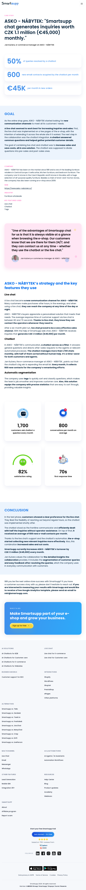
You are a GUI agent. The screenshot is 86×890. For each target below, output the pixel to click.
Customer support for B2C (13, 677)
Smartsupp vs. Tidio (10, 709)
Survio (57, 886)
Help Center (49, 779)
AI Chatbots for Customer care (14, 658)
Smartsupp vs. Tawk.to (11, 717)
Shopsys (51, 886)
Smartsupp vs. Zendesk (11, 713)
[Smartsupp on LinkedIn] (38, 853)
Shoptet (47, 685)
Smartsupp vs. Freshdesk (12, 721)
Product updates (51, 788)
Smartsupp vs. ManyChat (12, 730)
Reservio (63, 886)
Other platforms (51, 698)
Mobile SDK (6, 784)
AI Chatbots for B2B (10, 653)
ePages (47, 694)
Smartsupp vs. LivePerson (12, 742)
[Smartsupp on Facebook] (43, 853)
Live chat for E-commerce (55, 653)
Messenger (6, 764)
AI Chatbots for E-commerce (14, 662)
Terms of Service (42, 875)
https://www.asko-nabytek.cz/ (18, 188)
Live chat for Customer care (55, 658)
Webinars (48, 796)
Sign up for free (19, 625)
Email (4, 760)
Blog (46, 784)
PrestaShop (49, 689)
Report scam (7, 815)
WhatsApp (6, 768)
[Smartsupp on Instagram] (48, 853)
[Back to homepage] (10, 4)
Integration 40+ (8, 788)
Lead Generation (8, 779)
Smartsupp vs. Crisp (10, 734)
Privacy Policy (62, 875)
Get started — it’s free (43, 834)
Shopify (47, 677)
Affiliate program (9, 811)
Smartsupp (43, 886)
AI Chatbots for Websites (12, 666)
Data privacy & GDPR (26, 875)
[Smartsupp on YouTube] (54, 853)
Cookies (53, 875)
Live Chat (5, 756)
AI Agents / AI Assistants (54, 756)
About (4, 807)
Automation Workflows (53, 760)
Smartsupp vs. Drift (9, 738)
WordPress (48, 681)
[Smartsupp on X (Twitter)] (59, 853)
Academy (48, 792)
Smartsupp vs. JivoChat (11, 725)
